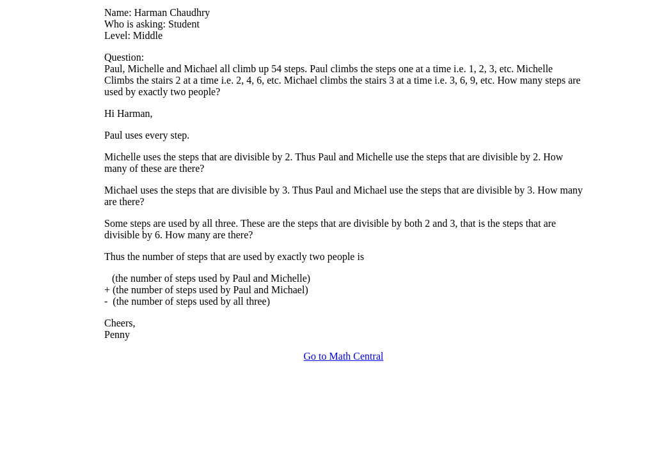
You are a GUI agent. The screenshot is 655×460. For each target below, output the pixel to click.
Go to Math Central (344, 356)
